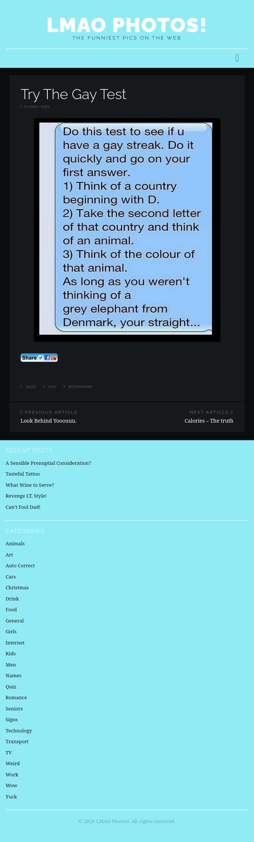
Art (9, 554)
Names (13, 675)
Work (12, 774)
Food (11, 609)
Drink (12, 598)
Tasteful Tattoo (23, 473)
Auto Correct (20, 565)
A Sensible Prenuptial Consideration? (48, 463)
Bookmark (81, 387)
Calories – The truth (186, 417)
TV (9, 752)
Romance (16, 697)
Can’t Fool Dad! (23, 507)
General (15, 620)
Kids (11, 653)
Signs (12, 719)
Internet (15, 642)
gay (52, 387)
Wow (12, 785)
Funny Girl (37, 107)
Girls (11, 631)
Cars (11, 576)
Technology (19, 730)
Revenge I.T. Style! (26, 495)
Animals (15, 543)
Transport (17, 741)
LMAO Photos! (127, 25)
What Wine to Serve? (30, 485)
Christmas (17, 587)
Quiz (31, 387)
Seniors (14, 708)
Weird (13, 763)
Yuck (11, 796)
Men (11, 664)
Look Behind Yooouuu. (68, 417)
